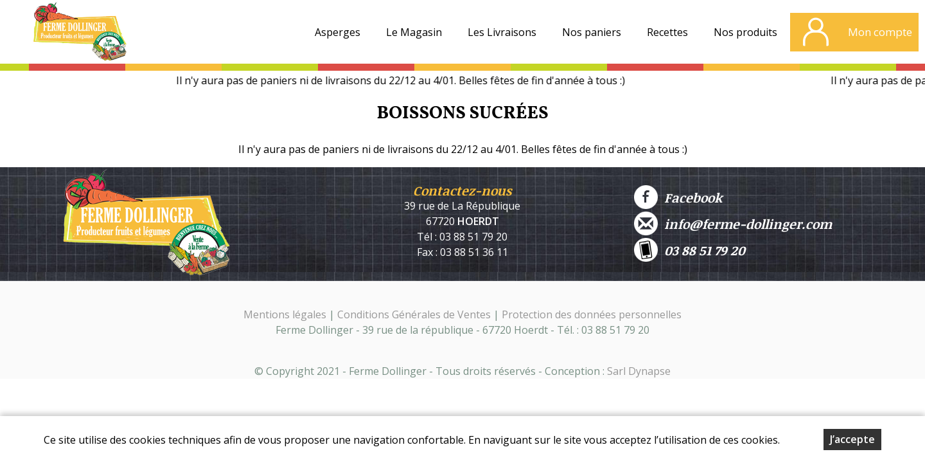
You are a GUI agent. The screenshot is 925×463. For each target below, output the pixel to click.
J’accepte (852, 439)
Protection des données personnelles (592, 314)
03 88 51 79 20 (689, 250)
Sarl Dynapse (639, 371)
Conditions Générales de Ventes (415, 314)
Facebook (678, 197)
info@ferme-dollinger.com (733, 223)
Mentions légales (284, 314)
